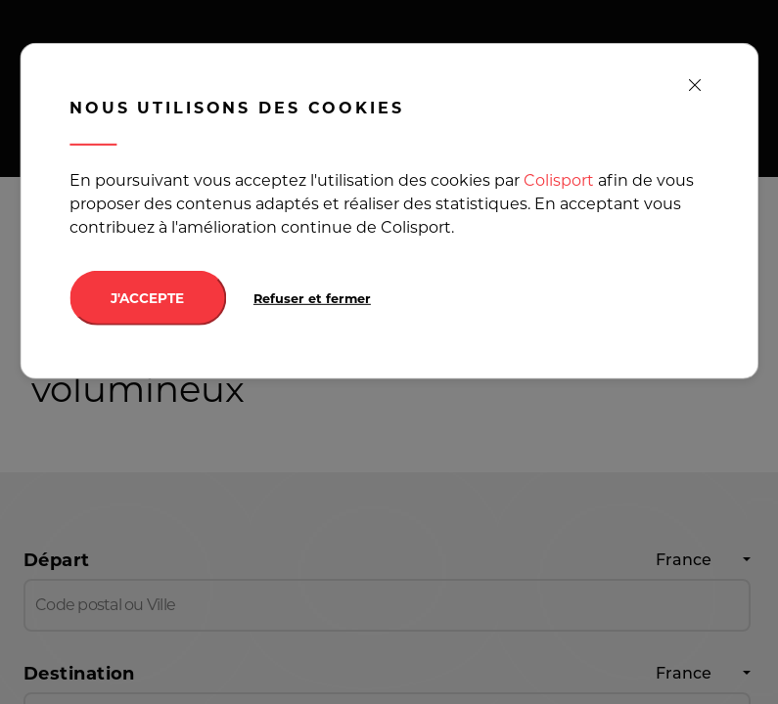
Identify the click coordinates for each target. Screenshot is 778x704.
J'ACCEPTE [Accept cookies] (147, 298)
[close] (695, 86)
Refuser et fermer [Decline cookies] (312, 298)
